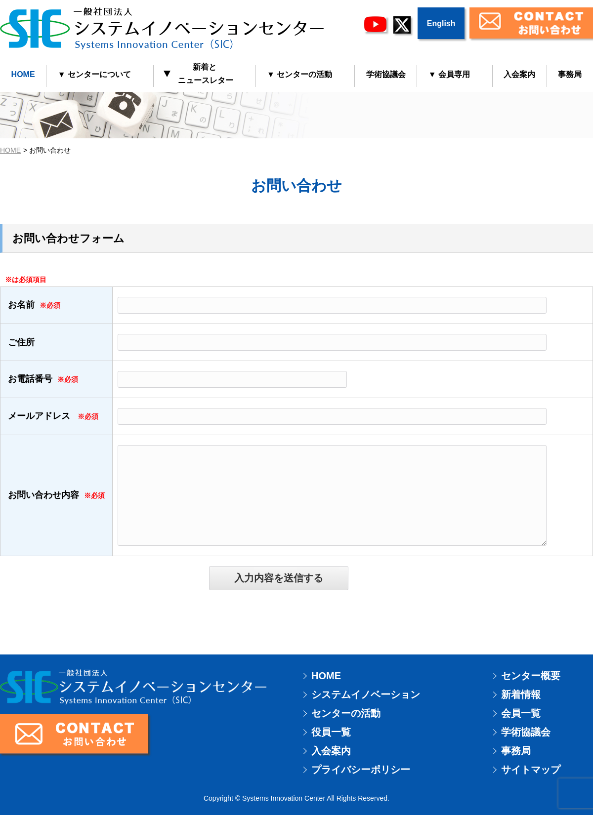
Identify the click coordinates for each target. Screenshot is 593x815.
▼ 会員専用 (449, 74)
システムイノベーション (365, 694)
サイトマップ (530, 769)
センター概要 (530, 675)
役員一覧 (331, 732)
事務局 (516, 750)
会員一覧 (521, 713)
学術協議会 (386, 74)
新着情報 (521, 694)
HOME (23, 74)
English (441, 23)
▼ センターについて (94, 74)
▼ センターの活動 (299, 74)
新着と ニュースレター (199, 73)
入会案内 (519, 74)
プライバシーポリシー (360, 769)
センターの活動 (346, 713)
